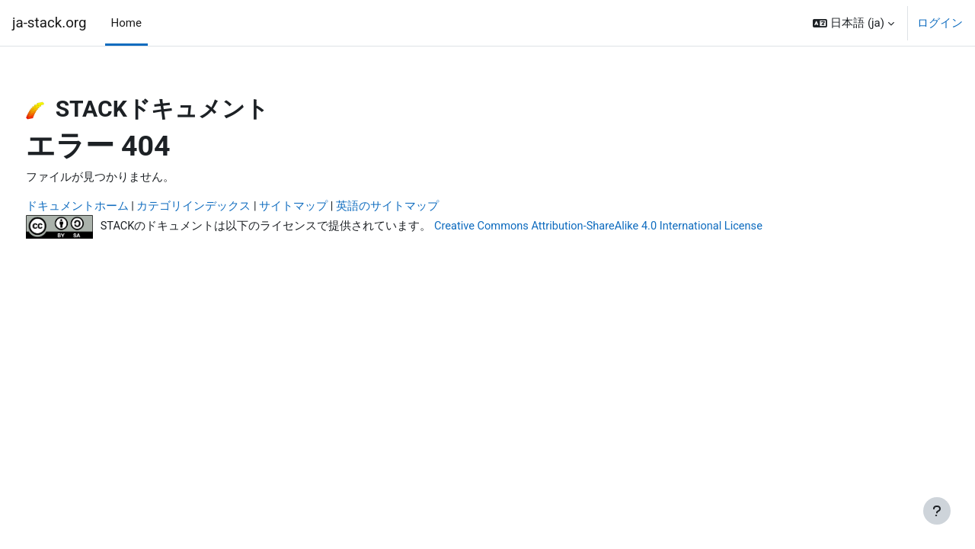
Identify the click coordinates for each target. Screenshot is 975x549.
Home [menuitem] (126, 23)
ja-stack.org (49, 22)
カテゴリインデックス (222, 207)
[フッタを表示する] (937, 511)
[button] (853, 23)
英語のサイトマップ (416, 207)
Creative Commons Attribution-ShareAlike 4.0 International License (633, 226)
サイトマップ (322, 207)
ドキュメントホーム (105, 207)
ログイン (940, 23)
